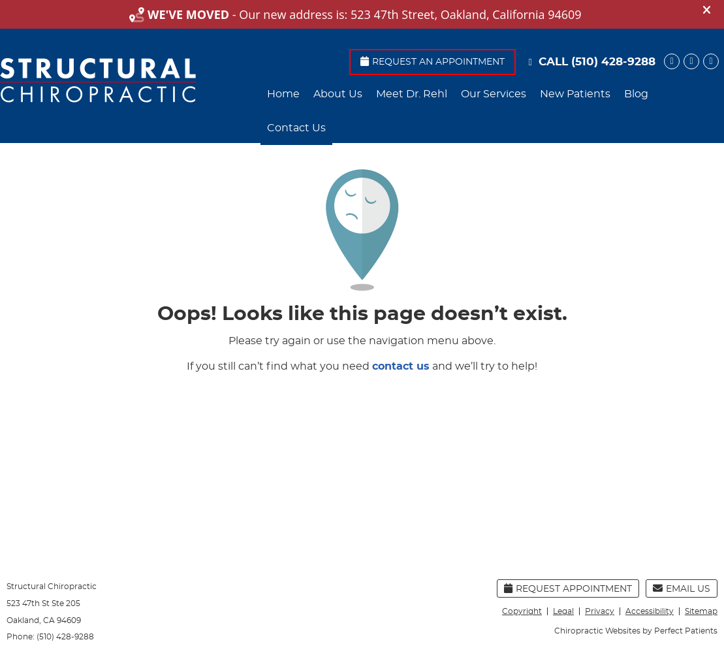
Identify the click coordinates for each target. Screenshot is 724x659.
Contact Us (296, 128)
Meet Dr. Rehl (411, 94)
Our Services (493, 94)
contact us (401, 366)
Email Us (681, 588)
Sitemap (701, 611)
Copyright (522, 611)
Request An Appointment (432, 61)
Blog (636, 94)
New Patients (575, 94)
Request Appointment (568, 588)
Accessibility (649, 611)
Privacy (599, 611)
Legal (563, 611)
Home (283, 94)
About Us (337, 94)
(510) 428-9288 (613, 61)
